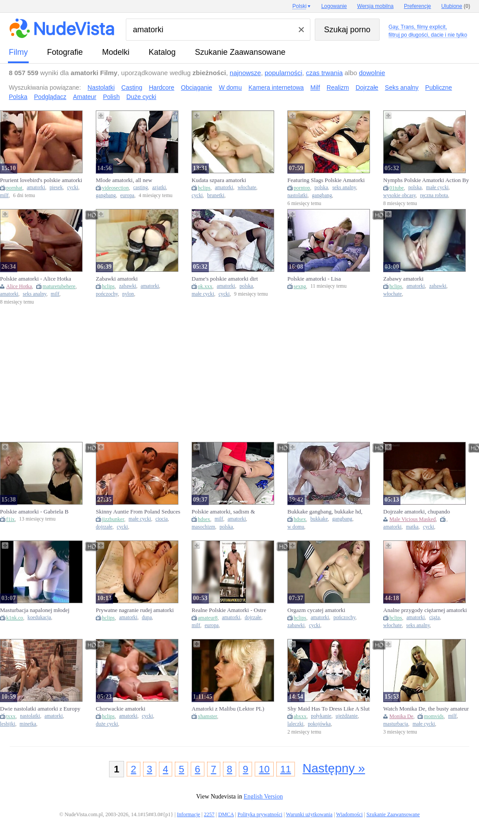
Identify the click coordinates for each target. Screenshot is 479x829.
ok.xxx (205, 286)
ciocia (161, 519)
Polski (299, 6)
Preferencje (417, 6)
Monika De (401, 716)
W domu (230, 87)
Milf (315, 87)
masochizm (203, 527)
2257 (209, 814)
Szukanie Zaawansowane (240, 52)
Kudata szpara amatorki (219, 180)
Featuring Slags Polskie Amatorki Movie (326, 180)
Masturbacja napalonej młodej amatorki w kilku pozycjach (34, 610)
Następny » (333, 768)
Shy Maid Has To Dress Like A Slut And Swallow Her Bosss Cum (328, 708)
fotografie (65, 52)
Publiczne (438, 87)
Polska (18, 96)
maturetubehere (58, 286)
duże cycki (107, 724)
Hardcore (161, 87)
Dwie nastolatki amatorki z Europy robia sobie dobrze (40, 708)
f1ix (10, 519)
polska (321, 187)
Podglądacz (50, 96)
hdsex (204, 519)
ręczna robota (434, 195)
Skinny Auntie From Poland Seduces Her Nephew (138, 511)
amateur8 (208, 618)
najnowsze (245, 72)
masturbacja (395, 724)
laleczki (295, 724)
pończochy (107, 294)
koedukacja (39, 617)
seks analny (344, 187)
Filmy (18, 52)
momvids (434, 716)
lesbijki (7, 724)
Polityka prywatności (260, 814)
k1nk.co (14, 618)
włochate (247, 187)
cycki (72, 187)
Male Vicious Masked (412, 519)
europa (127, 195)
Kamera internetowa (276, 87)
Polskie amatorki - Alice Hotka (35, 278)
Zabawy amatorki (403, 278)
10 (264, 769)
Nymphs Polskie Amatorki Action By (426, 180)
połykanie (321, 716)
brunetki (215, 195)
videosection (115, 188)
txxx (10, 716)
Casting (131, 87)
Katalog (162, 52)
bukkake (319, 519)
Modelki (115, 52)
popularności (283, 72)
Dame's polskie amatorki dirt (225, 278)
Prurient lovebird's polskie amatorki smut (41, 180)
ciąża (434, 617)
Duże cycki (141, 96)
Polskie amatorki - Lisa (314, 278)
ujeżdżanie (347, 716)
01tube (396, 188)
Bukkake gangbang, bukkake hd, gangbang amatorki (324, 511)
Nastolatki (100, 87)
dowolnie (372, 72)
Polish (111, 96)
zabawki (127, 286)
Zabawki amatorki (117, 278)
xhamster (207, 716)
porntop (302, 188)
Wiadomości (349, 814)
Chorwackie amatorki (120, 708)
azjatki (159, 187)
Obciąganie (196, 87)
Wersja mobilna (375, 6)
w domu (295, 527)
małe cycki (437, 187)
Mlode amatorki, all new (124, 180)
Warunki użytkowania (309, 814)
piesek (56, 187)
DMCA (226, 814)
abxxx (300, 716)
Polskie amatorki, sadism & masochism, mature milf (223, 511)
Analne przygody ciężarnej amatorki (425, 610)
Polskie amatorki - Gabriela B (34, 511)
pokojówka (319, 724)
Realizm (338, 87)
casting (140, 187)
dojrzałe (104, 527)
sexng (300, 286)
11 (285, 769)
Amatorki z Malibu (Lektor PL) (228, 708)
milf (4, 195)
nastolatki (297, 195)
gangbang (106, 195)
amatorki (36, 187)
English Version (263, 796)
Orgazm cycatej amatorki (316, 610)
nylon (128, 294)
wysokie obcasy (399, 195)
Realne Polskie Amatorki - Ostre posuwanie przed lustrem (229, 610)
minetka (27, 724)
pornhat (14, 188)
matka (412, 527)
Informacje (188, 814)
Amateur (84, 96)
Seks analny (402, 87)
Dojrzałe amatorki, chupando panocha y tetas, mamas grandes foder (420, 511)
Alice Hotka (19, 286)
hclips (204, 188)
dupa (147, 617)
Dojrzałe (366, 87)
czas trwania (324, 72)
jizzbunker (113, 519)
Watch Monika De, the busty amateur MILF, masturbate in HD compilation (426, 708)
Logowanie (334, 6)
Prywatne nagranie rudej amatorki (135, 610)
